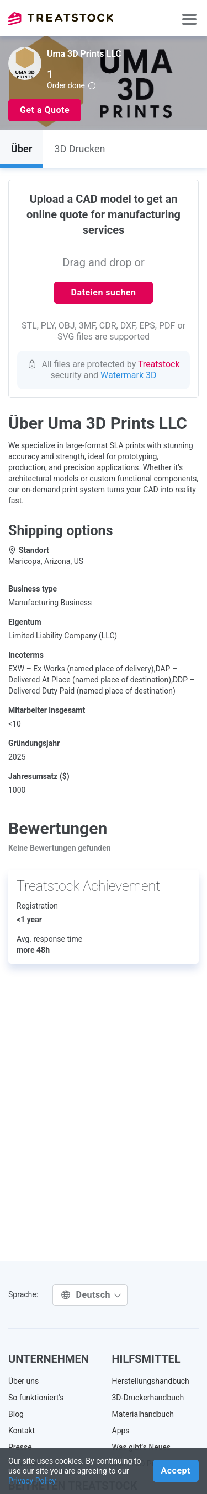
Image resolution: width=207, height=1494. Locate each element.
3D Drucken (79, 148)
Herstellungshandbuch (150, 1381)
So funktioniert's (36, 1397)
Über (21, 148)
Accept (175, 1470)
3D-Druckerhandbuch (148, 1397)
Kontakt (21, 1430)
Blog (16, 1414)
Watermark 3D (128, 375)
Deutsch (91, 1294)
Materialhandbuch (143, 1414)
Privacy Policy (32, 1480)
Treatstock (60, 18)
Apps (121, 1430)
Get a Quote (45, 110)
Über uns (23, 1381)
